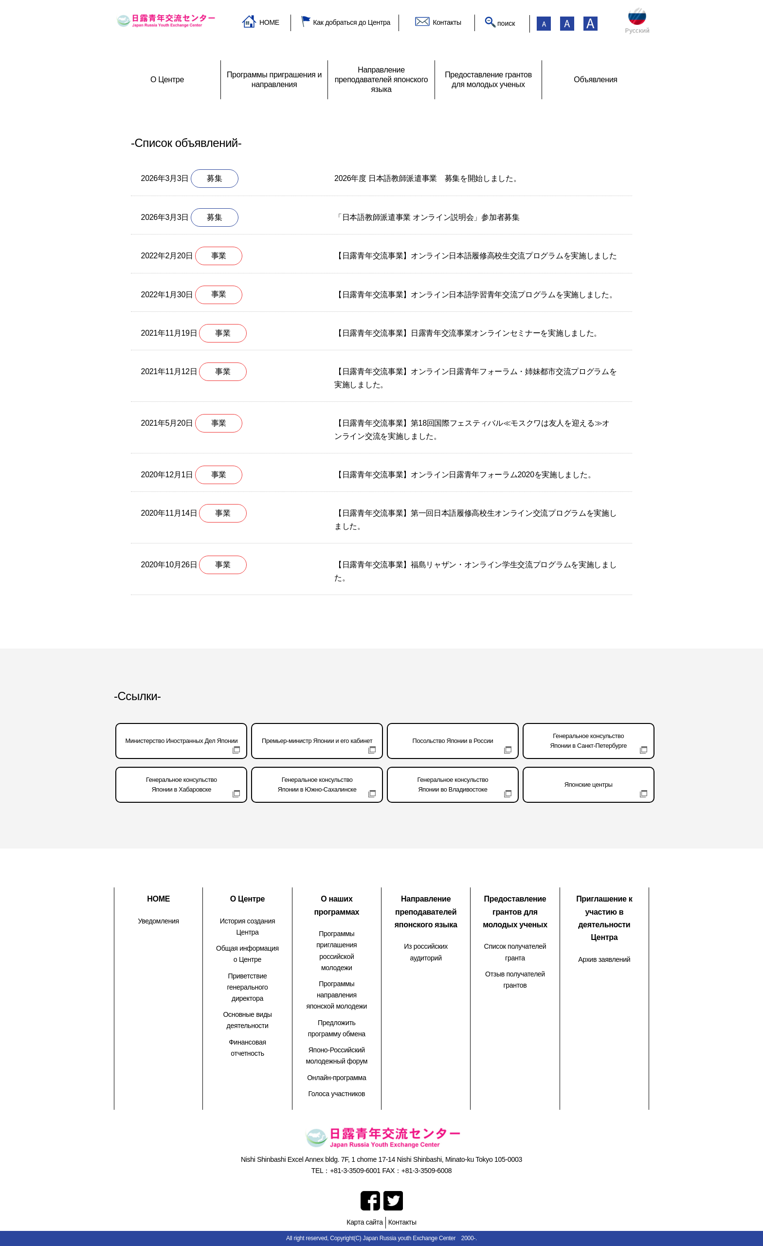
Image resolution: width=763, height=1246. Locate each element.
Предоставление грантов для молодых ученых (515, 912)
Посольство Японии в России (453, 740)
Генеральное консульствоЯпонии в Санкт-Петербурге (588, 740)
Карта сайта (364, 1222)
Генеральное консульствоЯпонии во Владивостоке (453, 784)
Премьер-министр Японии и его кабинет (317, 740)
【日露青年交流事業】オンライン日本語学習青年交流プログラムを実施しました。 (475, 294)
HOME (269, 22)
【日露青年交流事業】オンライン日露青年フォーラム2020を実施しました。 (464, 474)
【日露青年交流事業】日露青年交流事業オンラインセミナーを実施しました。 (467, 333)
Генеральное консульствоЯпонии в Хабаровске (181, 784)
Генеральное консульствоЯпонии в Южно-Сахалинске (317, 784)
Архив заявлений (604, 959)
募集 (214, 178)
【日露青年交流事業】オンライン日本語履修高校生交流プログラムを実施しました (475, 256)
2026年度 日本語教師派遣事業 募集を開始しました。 (427, 178)
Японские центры (588, 784)
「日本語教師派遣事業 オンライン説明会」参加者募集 (426, 217)
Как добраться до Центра (351, 22)
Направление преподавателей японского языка (426, 912)
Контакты (447, 22)
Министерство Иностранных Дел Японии (181, 740)
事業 (218, 256)
